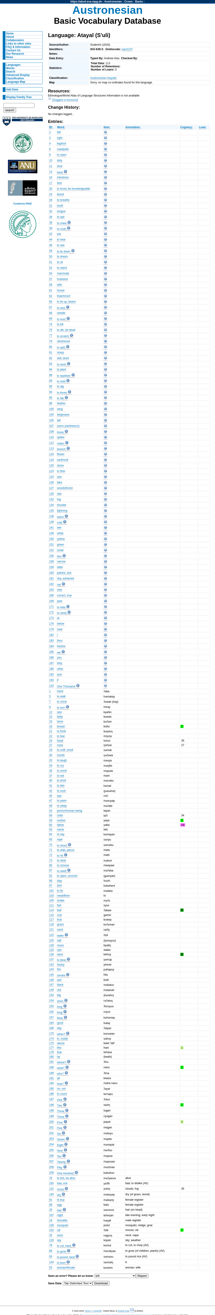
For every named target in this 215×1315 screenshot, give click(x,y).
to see (60, 245)
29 (50, 749)
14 (50, 716)
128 (51, 1240)
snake (60, 900)
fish (59, 905)
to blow (61, 960)
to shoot (62, 845)
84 (50, 369)
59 (50, 820)
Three (60, 1111)
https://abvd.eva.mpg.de (86, 1)
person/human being (69, 810)
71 (50, 850)
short (60, 1001)
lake (59, 482)
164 (51, 1022)
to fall (60, 398)
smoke (61, 975)
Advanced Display (18, 75)
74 (50, 324)
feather (61, 403)
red (59, 989)
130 (51, 493)
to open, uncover (67, 875)
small (60, 550)
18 (50, 726)
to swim (61, 154)
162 (51, 584)
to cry (60, 765)
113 (51, 448)
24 (50, 740)
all (58, 1078)
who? (60, 1073)
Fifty (59, 1167)
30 (50, 755)
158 (51, 561)
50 (50, 256)
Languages (13, 64)
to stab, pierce (65, 850)
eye (59, 795)
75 (50, 329)
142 (51, 964)
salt (59, 940)
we (59, 652)
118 (51, 924)
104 (51, 414)
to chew (62, 223)
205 (51, 1150)
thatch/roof (63, 296)
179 (51, 629)
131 (51, 1188)
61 (50, 290)
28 (50, 200)
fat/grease (63, 414)
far (58, 1056)
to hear (61, 239)
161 (51, 578)
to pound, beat (66, 1257)
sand (60, 929)
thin (59, 556)
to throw (62, 392)
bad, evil (62, 1183)
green (60, 544)
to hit (60, 855)
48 (50, 805)
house (60, 290)
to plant (61, 369)
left (59, 132)
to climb (62, 613)
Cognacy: (186, 127)
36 (50, 216)
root (59, 915)
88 (50, 375)
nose (60, 745)
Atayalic (112, 78)
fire (59, 969)
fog (59, 499)
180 (51, 1056)
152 (51, 550)
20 (50, 188)
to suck (61, 790)
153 (51, 995)
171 (51, 606)
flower (60, 454)
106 (51, 900)
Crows (128, 1)
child (60, 815)
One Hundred (65, 1173)
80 (50, 346)
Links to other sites (18, 43)
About (10, 36)
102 (51, 1230)
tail (59, 420)
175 (51, 1043)
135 (51, 510)
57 (50, 279)
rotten (60, 443)
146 (51, 980)
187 (51, 663)
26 (50, 1209)
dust (59, 166)
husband (62, 279)
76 (50, 1178)
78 (50, 1245)
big (59, 995)
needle (61, 313)
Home (10, 33)
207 (51, 1161)
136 (51, 954)
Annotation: (133, 127)
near (59, 629)
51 (50, 262)
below (60, 623)
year (59, 601)
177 (51, 1047)
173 (51, 618)
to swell (61, 871)
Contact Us (13, 50)
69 (50, 318)
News (9, 57)
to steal (61, 860)
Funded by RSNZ (23, 203)
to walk (61, 696)
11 (50, 166)
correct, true (64, 595)
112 (51, 442)
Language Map (15, 81)
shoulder (62, 1220)
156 (51, 555)
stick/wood (63, 341)
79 (50, 341)
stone (60, 465)
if (57, 680)
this (59, 1047)
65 (50, 839)
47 (50, 800)
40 (50, 780)
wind (60, 954)
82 (50, 358)
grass (60, 924)
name (60, 829)
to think (61, 731)
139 (51, 522)
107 (51, 425)
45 (50, 795)
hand (60, 691)
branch (61, 449)
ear (59, 233)
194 (51, 1083)
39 (50, 228)
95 (50, 397)
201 (51, 1127)
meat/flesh (63, 895)
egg (59, 1204)
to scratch (63, 336)
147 (51, 984)
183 (51, 640)
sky (59, 1240)
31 (50, 205)
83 (50, 363)
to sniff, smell (65, 749)
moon (60, 945)
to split (61, 347)
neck (60, 1235)
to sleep (62, 805)
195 (51, 1088)
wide (60, 567)
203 (51, 1138)
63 (50, 829)
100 (51, 409)
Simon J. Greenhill (93, 1311)
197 (51, 1099)
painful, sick (64, 572)
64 (50, 834)
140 (51, 1194)
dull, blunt (63, 358)
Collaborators (15, 40)
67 (50, 307)
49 (50, 250)
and (59, 674)
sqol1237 (127, 49)
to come (62, 701)
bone (60, 721)
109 (51, 1225)
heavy (60, 964)
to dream (62, 256)
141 (51, 527)
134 (51, 505)
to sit (60, 262)
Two (59, 1105)
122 (51, 935)
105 (51, 420)
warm (60, 517)
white (60, 533)
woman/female (66, 1267)
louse (60, 432)
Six (59, 1133)
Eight (60, 1145)
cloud (60, 1189)
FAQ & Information (18, 47)
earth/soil (62, 459)
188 (51, 1067)
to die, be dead (66, 329)
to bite (60, 785)
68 (50, 313)
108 (51, 431)
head (60, 740)
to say (60, 834)
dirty (59, 160)
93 (50, 1256)
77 (50, 335)
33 (50, 760)
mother (61, 820)
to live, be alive (66, 1178)
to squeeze (63, 375)
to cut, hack (64, 1245)
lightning (62, 510)
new (59, 589)
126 (51, 482)
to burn (61, 1262)
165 (51, 1183)
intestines (63, 177)
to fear (61, 736)
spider (60, 437)
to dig (60, 386)
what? (60, 1068)
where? (61, 1062)
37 (50, 775)
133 (51, 949)
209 (51, 1172)
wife (59, 284)
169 (51, 601)
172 (51, 612)
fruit (59, 919)
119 (51, 459)
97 (50, 885)
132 (51, 499)
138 (51, 516)
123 (51, 471)
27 (50, 745)
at (58, 618)
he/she (61, 646)
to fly (60, 890)
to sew (61, 308)
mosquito (62, 1225)
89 (50, 380)
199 (51, 1110)
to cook (61, 228)
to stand (62, 267)
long (59, 1006)
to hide (61, 607)
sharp (60, 352)
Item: (107, 127)
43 (50, 233)
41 (50, 785)
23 (50, 194)
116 (51, 454)
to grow (61, 1251)
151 (51, 544)
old (59, 584)
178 (51, 1052)
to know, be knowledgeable (73, 188)
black (60, 984)
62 (50, 296)
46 (50, 245)
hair (59, 1210)
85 (50, 865)
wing (60, 409)
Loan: (202, 127)
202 (51, 1133)
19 (50, 1220)
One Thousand (66, 686)
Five (59, 1128)
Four (60, 1122)
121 (51, 929)
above (60, 1043)
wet (59, 527)
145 (51, 974)
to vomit (62, 770)
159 (51, 567)
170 (51, 1033)
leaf (59, 910)
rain (59, 949)
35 (50, 770)
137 (51, 959)
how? (60, 1083)
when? (61, 1034)
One (59, 1099)
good (60, 1022)
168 (51, 1028)
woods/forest (65, 488)
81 (50, 352)
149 (51, 989)
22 (50, 736)
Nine (60, 1150)
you (59, 657)
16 (50, 177)
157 (51, 1017)
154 (51, 1000)
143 (51, 969)
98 (50, 1204)
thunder (61, 505)
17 (50, 183)
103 (51, 895)
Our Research (15, 53)
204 (51, 1144)
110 (51, 437)
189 (51, 1073)
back (60, 172)
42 (50, 790)
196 (51, 1093)
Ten (59, 1156)
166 (51, 595)
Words (10, 68)
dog (59, 880)
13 (50, 171)
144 (51, 1262)
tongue (61, 211)
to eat (60, 775)
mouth (61, 755)
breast (61, 726)
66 (50, 301)
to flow (61, 471)
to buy (60, 1199)
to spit (60, 216)
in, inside (62, 1038)
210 (51, 685)
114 (51, 910)
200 (51, 1121)
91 (50, 1199)
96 (50, 880)
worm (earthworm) (68, 425)
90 (50, 386)
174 (51, 1038)
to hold (61, 381)
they (59, 663)
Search (10, 71)
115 (51, 915)
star (59, 493)
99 (50, 403)
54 (50, 273)
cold (59, 522)
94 (50, 392)
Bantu (139, 1)
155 (51, 1006)
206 (51, 1155)
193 (51, 680)
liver (59, 183)
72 (50, 855)
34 (50, 765)
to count (62, 1093)
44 (50, 239)
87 (50, 870)
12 (50, 712)
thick (60, 1018)
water (60, 935)
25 (50, 1235)
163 (51, 589)
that (59, 1052)
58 (50, 284)
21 (50, 731)
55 (50, 1267)
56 (50, 815)
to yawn (62, 800)
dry (59, 1195)
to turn (61, 707)
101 (51, 890)
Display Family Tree (19, 97)
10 (50, 160)
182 (51, 634)
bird (59, 885)
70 (50, 844)
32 (50, 211)
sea (59, 476)
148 (51, 533)
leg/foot (61, 143)
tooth (60, 205)
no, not (61, 1088)
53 (50, 810)
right (59, 137)
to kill (60, 324)
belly (60, 716)
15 (50, 721)
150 (51, 538)
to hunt (61, 319)
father (60, 825)
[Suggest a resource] (65, 99)
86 (50, 1250)
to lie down (63, 251)
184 (51, 646)
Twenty (61, 1162)
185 (51, 651)
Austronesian (113, 1)
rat (58, 1230)
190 (51, 668)
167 (51, 1215)
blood (60, 194)
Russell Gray (123, 1311)
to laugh (62, 760)
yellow (61, 538)
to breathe (63, 200)
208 (51, 1167)
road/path (63, 149)
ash (59, 980)
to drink (61, 780)
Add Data (12, 89)
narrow (61, 561)
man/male (63, 273)
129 (51, 945)
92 (50, 875)
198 (51, 1104)
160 (51, 572)
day (59, 1028)
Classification (15, 78)
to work (61, 364)
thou (59, 640)
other (60, 668)
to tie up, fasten (66, 301)
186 (51, 657)
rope (59, 839)
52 (50, 267)
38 (50, 222)
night (60, 1215)
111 (51, 905)
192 (51, 674)
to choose (63, 865)
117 (51, 919)
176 (51, 623)
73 (50, 860)
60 (50, 825)
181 (51, 1061)
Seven (61, 1139)
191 (51, 1078)
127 (51, 488)
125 (51, 940)
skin (59, 712)
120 (51, 465)
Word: (61, 127)
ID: (51, 127)
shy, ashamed (65, 578)
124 (51, 476)
